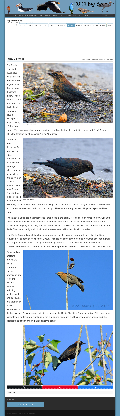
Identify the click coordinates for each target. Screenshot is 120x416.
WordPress (31, 413)
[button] (9, 15)
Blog (41, 15)
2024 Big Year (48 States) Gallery (28, 15)
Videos (61, 15)
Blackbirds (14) (102, 59)
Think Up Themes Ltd (18, 413)
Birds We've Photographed (92, 59)
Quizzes (68, 15)
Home (14, 15)
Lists (74, 15)
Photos (55, 15)
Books (80, 15)
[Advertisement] (60, 41)
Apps (86, 15)
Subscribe (47, 15)
